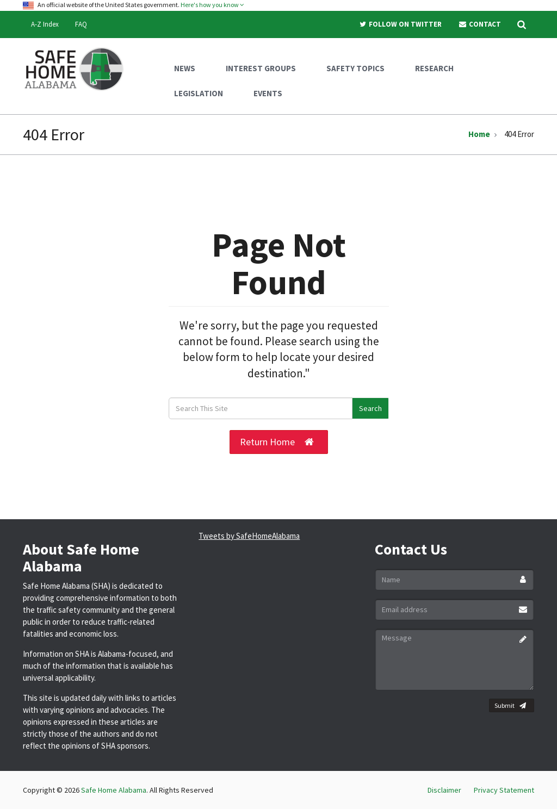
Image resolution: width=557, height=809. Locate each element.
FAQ (81, 24)
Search (370, 408)
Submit (510, 705)
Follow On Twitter (400, 24)
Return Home (277, 442)
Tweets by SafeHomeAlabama (249, 536)
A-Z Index (45, 24)
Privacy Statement (504, 790)
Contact (479, 24)
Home (479, 134)
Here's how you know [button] (212, 5)
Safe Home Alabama (113, 790)
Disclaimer (444, 790)
